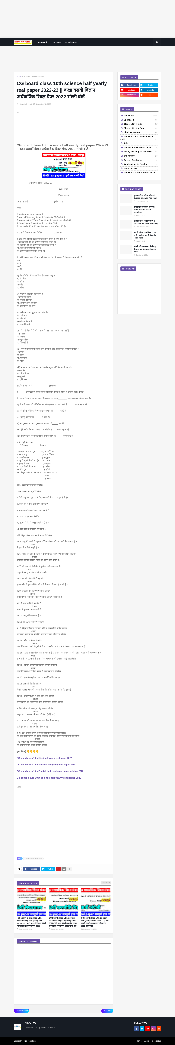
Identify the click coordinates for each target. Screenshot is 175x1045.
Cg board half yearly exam (33, 76)
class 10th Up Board (141, 128)
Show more (106, 883)
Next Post (106, 1011)
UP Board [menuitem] (57, 42)
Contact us (156, 1041)
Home (19, 76)
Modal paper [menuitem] (71, 42)
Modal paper (141, 168)
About (146, 1041)
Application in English (141, 164)
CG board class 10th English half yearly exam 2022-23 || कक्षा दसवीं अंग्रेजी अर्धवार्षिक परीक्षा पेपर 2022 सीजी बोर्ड (95, 922)
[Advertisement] (82, 19)
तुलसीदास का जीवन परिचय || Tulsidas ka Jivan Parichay (146, 222)
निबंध (141, 143)
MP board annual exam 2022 (141, 172)
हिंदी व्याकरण (141, 156)
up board (141, 120)
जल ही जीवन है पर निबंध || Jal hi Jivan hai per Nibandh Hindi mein (145, 235)
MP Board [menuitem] (42, 42)
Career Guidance (141, 160)
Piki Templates (30, 1041)
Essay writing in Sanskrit (141, 152)
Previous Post (22, 1011)
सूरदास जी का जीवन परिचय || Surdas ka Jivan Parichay (145, 196)
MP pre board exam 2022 (141, 147)
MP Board (141, 116)
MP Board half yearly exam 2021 (139, 138)
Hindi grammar (141, 132)
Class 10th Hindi (141, 124)
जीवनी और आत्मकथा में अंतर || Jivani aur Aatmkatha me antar (145, 249)
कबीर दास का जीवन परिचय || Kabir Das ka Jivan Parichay (144, 209)
